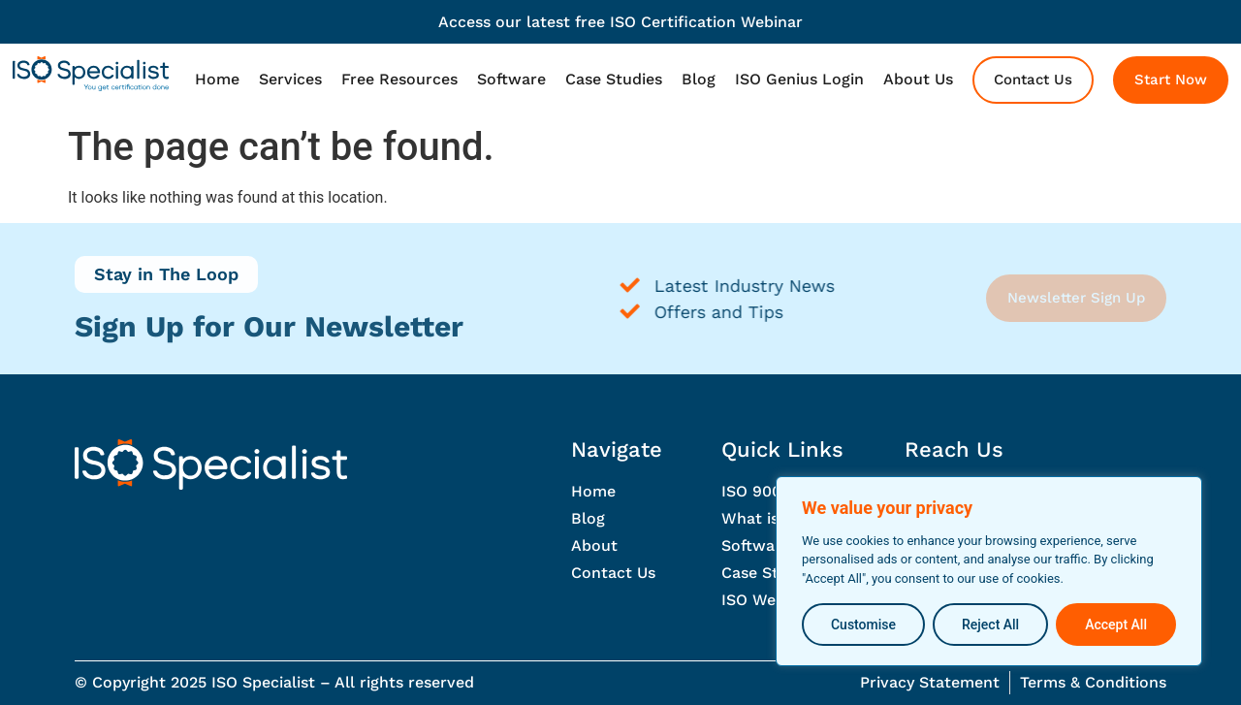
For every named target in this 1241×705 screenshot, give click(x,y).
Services (290, 79)
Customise (863, 624)
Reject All (990, 624)
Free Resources (399, 79)
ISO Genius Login (799, 79)
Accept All (1116, 624)
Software (511, 79)
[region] (989, 571)
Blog (699, 79)
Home (217, 79)
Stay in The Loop (166, 274)
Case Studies (613, 79)
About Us (918, 79)
